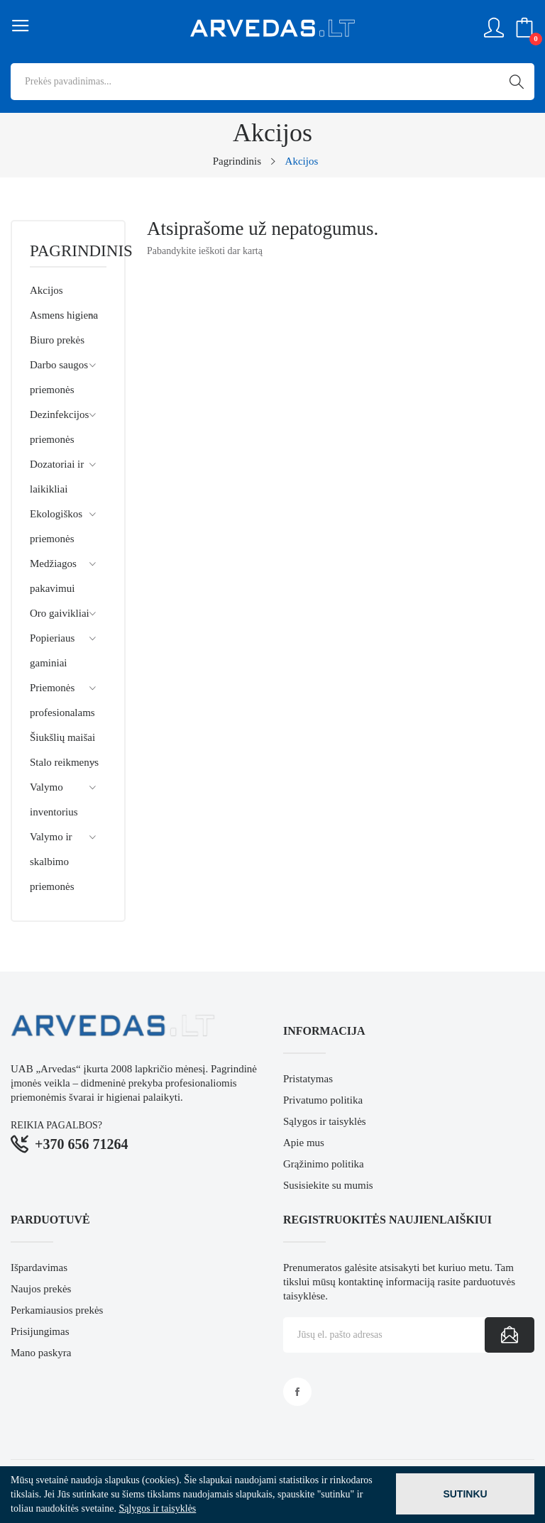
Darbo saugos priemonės (59, 377)
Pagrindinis (68, 251)
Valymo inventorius (54, 799)
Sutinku (465, 1494)
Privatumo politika (323, 1100)
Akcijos (46, 290)
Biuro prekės (57, 340)
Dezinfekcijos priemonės (59, 427)
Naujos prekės (41, 1288)
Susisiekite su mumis (328, 1185)
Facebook (297, 1392)
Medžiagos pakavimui (53, 576)
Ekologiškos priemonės (56, 526)
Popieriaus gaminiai (52, 650)
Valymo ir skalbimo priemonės (52, 861)
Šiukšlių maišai (62, 737)
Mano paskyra (41, 1352)
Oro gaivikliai (59, 613)
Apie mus (303, 1142)
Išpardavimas (39, 1267)
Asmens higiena (64, 315)
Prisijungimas (40, 1331)
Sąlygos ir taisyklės (324, 1121)
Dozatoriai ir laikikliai (57, 476)
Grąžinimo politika (323, 1164)
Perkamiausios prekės (57, 1310)
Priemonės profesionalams (62, 700)
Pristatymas (308, 1078)
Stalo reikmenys (64, 762)
